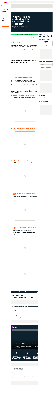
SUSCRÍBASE (5, 26)
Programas (3, 22)
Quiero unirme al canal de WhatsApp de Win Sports (24, 34)
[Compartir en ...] (52, 36)
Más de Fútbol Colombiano (19, 306)
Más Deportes (3, 20)
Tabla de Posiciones (4, 7)
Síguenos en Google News (24, 291)
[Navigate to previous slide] (12, 375)
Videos (15, 327)
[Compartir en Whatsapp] (48, 36)
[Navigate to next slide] (36, 375)
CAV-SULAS (2, 18)
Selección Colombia (4, 13)
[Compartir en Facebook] (40, 36)
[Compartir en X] (44, 36)
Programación (3, 16)
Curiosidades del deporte (5, 11)
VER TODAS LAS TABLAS (46, 67)
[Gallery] (24, 375)
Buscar (5, 23)
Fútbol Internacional (4, 9)
